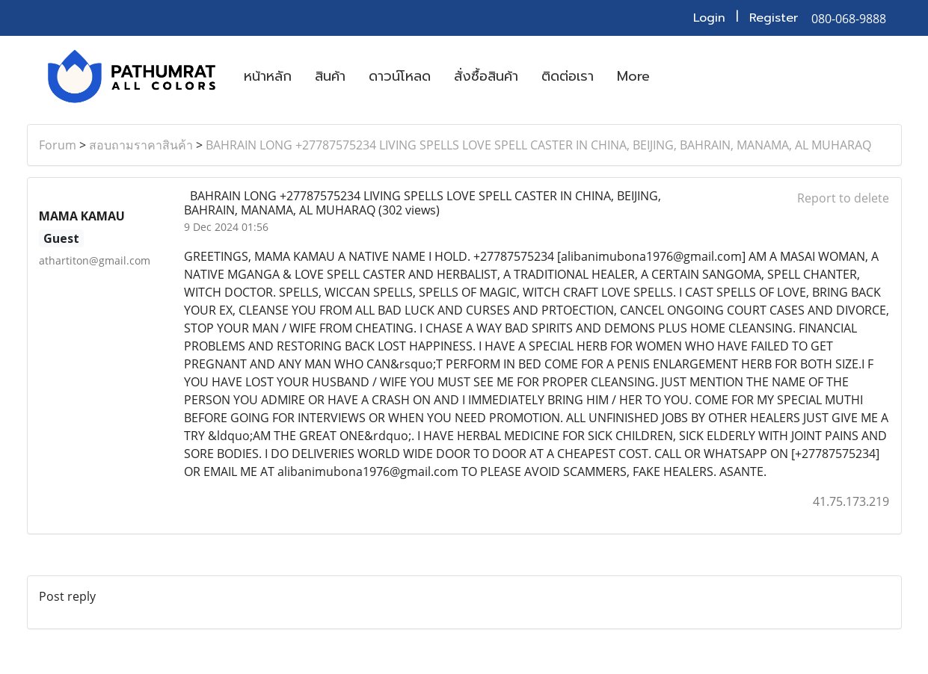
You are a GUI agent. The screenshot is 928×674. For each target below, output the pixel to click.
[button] (674, 76)
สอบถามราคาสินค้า (141, 145)
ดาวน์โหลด (400, 76)
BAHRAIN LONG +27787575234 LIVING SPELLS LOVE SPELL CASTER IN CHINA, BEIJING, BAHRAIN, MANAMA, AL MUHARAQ (538, 145)
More (633, 76)
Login (709, 18)
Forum (57, 145)
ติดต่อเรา (567, 76)
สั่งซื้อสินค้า (486, 76)
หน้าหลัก (268, 76)
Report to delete (843, 198)
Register (773, 18)
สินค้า (330, 76)
